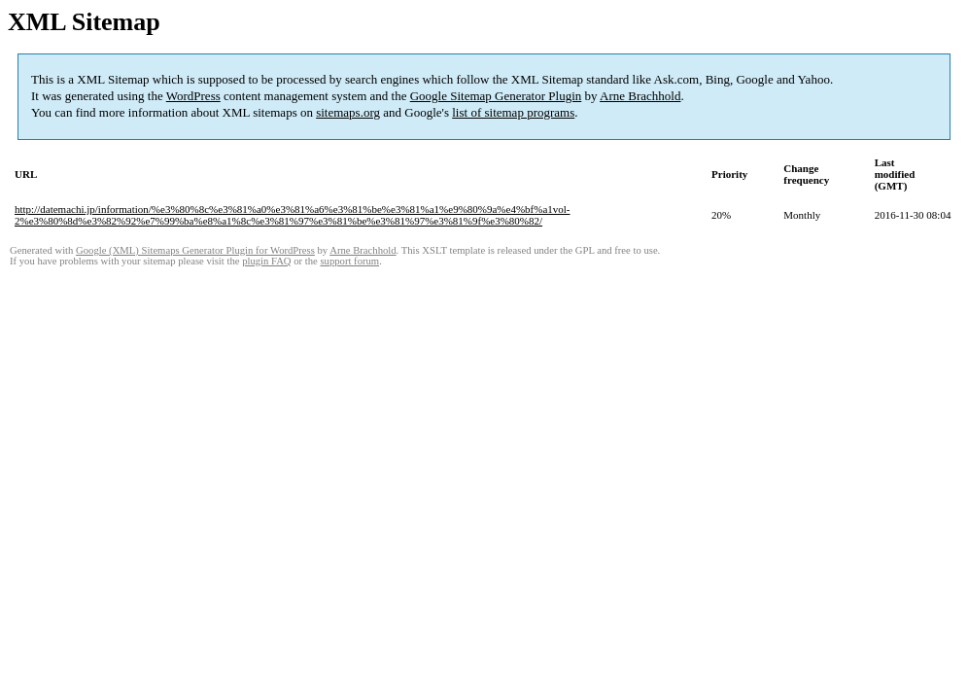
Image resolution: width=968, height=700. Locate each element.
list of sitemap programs (513, 112)
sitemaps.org (348, 112)
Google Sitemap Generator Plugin (496, 95)
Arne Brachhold (640, 95)
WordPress (193, 95)
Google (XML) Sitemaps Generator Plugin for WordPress (195, 250)
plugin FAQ (266, 261)
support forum (349, 261)
